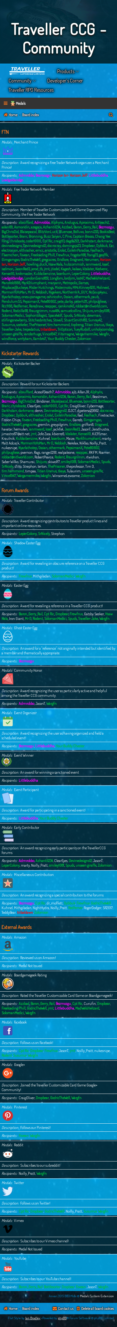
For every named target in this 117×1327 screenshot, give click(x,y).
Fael (80, 415)
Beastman (99, 396)
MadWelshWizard (98, 278)
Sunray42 (95, 320)
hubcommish (74, 264)
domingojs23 (71, 245)
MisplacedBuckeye (15, 287)
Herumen (91, 259)
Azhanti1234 (51, 227)
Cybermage (95, 406)
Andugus (71, 222)
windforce (9, 338)
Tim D (89, 466)
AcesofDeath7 (44, 392)
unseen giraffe (12, 334)
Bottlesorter (10, 236)
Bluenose (65, 231)
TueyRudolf (82, 329)
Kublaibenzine (44, 273)
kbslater (88, 269)
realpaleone (66, 452)
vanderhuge (32, 334)
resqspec (50, 306)
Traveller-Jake (11, 329)
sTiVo (18, 466)
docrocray (54, 245)
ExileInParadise (78, 250)
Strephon (29, 466)
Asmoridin (22, 227)
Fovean (25, 255)
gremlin (44, 424)
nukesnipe (9, 447)
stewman (94, 315)
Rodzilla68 (20, 310)
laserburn (63, 273)
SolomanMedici (13, 315)
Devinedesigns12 (34, 245)
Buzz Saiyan (52, 236)
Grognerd (76, 259)
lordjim (69, 278)
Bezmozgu (43, 175)
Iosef (105, 264)
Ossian (68, 296)
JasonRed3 (22, 269)
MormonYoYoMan (14, 292)
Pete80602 (48, 301)
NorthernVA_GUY (74, 292)
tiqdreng (77, 324)
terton (42, 466)
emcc (39, 250)
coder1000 (33, 241)
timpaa (30, 471)
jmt (46, 269)
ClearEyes (33, 406)
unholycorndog (102, 329)
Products (65, 71)
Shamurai (27, 461)
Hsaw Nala (55, 264)
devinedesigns (12, 245)
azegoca (36, 227)
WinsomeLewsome (66, 475)
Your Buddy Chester (61, 338)
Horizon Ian (60, 175)
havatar (7, 429)
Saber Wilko (10, 461)
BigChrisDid (10, 231)
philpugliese (97, 301)
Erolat (62, 250)
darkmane (104, 241)
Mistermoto (63, 287)
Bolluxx (78, 231)
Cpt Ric (47, 241)
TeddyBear (9, 912)
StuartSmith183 (75, 320)
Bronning (35, 236)
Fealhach (96, 250)
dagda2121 (72, 241)
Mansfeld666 (11, 283)
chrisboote (17, 241)
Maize (70, 438)
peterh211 (80, 301)
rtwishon (92, 457)
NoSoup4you (98, 292)
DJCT (72, 410)
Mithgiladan (41, 576)
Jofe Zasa (44, 433)
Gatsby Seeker (94, 614)
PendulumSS (11, 301)
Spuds (68, 315)
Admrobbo (26, 175)
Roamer (104, 452)
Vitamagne (66, 334)
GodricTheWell (30, 259)
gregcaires (49, 259)
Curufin (90, 1003)
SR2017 (108, 907)
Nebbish (41, 292)
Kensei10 (8, 273)
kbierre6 (58, 433)
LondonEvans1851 (36, 278)
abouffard (26, 222)
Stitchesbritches (40, 320)
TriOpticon (65, 329)
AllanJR (83, 392)
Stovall (58, 320)
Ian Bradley (32, 1318)
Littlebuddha (98, 175)
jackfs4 (58, 429)
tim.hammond (58, 324)
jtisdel (55, 269)
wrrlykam (24, 338)
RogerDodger (92, 907)
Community (20, 80)
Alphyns (57, 222)
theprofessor (75, 466)
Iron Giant (16, 618)
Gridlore (62, 259)
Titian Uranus (94, 324)
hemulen (21, 429)
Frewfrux (62, 255)
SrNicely (80, 315)
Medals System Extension (97, 1296)
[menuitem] (111, 115)
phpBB (62, 1318)
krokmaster (24, 273)
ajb (74, 392)
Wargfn (104, 334)
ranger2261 (49, 452)
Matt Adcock (10, 443)
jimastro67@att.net (16, 433)
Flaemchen (10, 255)
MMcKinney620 (84, 287)
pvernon (27, 452)
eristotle (50, 250)
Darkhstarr (88, 241)
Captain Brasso (83, 236)
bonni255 (91, 231)
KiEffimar (99, 433)
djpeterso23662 (88, 410)
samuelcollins (71, 310)
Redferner (20, 306)
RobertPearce (44, 457)
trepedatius (31, 329)
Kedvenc (101, 269)
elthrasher (26, 250)
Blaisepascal (28, 231)
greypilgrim (59, 424)
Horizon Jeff (78, 175)
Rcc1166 (7, 306)
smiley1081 (102, 310)
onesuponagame (33, 296)
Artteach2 (102, 222)
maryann (54, 283)
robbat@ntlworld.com (91, 306)
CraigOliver (78, 406)
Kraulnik (8, 438)
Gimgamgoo (10, 259)
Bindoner (43, 401)
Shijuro (87, 310)
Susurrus (8, 324)
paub (95, 296)
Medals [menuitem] (21, 103)
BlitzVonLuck (48, 231)
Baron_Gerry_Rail (85, 227)
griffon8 (87, 424)
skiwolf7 (54, 461)
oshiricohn (54, 296)
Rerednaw (36, 306)
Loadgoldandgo (12, 180)
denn (39, 410)
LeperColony (81, 273)
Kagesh (66, 269)
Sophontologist (36, 315)
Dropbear (88, 245)
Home (27, 71)
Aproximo (86, 222)
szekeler (22, 324)
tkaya (109, 324)
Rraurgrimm (38, 310)
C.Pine (67, 236)
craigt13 (59, 241)
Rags (37, 452)
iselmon (7, 269)
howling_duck (36, 264)
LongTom (56, 278)
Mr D (31, 292)
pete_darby (65, 301)
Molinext (102, 287)
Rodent (7, 310)
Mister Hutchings (41, 287)
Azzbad (67, 227)
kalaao (76, 269)
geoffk (103, 255)
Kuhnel (44, 438)
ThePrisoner (37, 324)
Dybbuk (102, 245)
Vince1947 (49, 334)
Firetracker (106, 415)
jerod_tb (37, 269)
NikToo (83, 443)
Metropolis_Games (75, 283)
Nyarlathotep (11, 296)
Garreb (77, 420)
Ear (111, 245)
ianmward (93, 264)
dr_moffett (55, 903)
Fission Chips (11, 420)
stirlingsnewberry (14, 320)
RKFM (93, 452)
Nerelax (73, 443)
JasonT (86, 429)
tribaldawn (48, 329)
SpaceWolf (55, 315)
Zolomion (84, 338)
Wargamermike (86, 334)
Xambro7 (39, 338)
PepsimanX (31, 301)
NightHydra (41, 907)
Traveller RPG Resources (31, 90)
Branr (23, 236)
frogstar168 (78, 255)
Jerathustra (100, 429)
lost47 (80, 278)
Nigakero (55, 292)
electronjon (10, 250)
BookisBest (107, 231)
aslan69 (7, 227)
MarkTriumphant (33, 283)
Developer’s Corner (65, 80)
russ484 (54, 310)
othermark (82, 296)
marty (106, 438)
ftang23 (92, 255)
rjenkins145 (66, 306)
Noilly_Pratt (98, 443)
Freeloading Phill (43, 255)
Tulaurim (74, 471)
